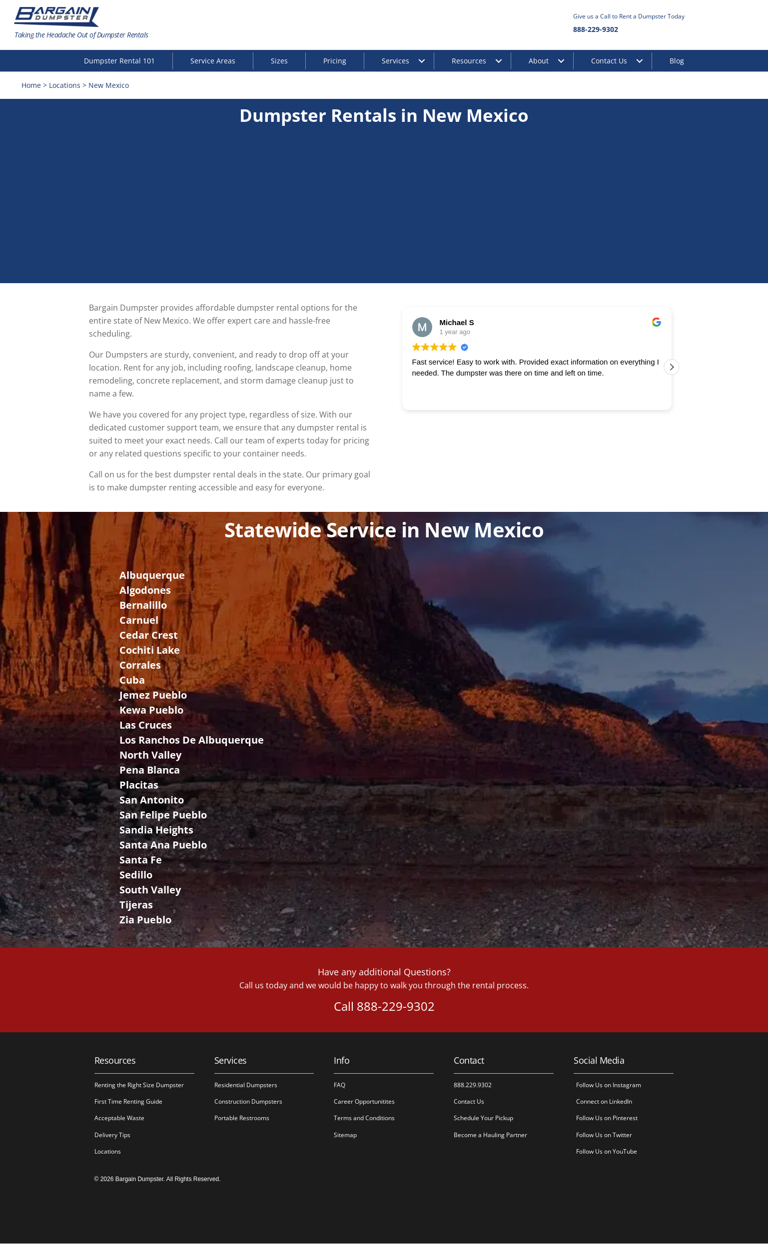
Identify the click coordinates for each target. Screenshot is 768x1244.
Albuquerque (152, 575)
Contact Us (609, 60)
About (539, 60)
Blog (677, 60)
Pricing (334, 60)
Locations (65, 85)
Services (395, 60)
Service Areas (212, 60)
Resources (469, 60)
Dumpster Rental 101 (119, 60)
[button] (671, 367)
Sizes (279, 60)
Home (32, 85)
